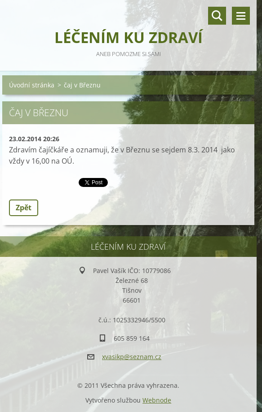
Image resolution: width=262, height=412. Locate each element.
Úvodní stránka (31, 85)
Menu (241, 16)
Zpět (23, 208)
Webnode (156, 400)
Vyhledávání (217, 16)
